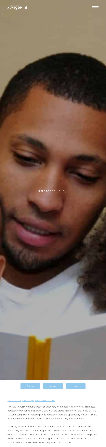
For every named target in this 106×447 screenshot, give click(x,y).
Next (75, 386)
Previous (30, 386)
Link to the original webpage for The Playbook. (31, 400)
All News (53, 386)
